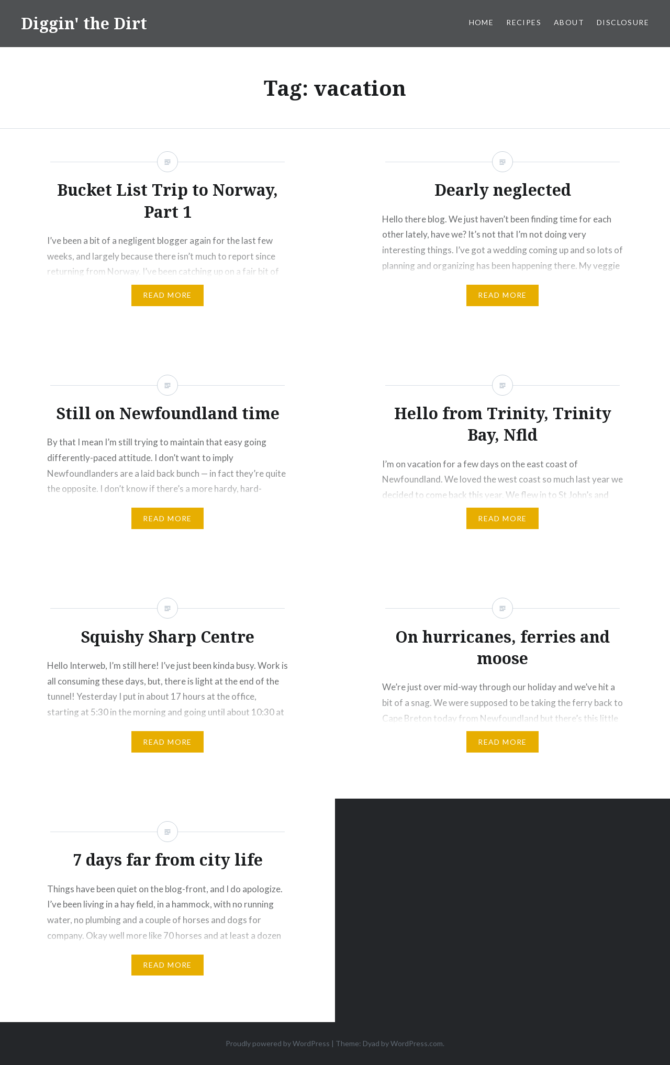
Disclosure (623, 22)
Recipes (523, 22)
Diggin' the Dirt (84, 23)
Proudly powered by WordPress (278, 1043)
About (569, 22)
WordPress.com (416, 1043)
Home (481, 22)
